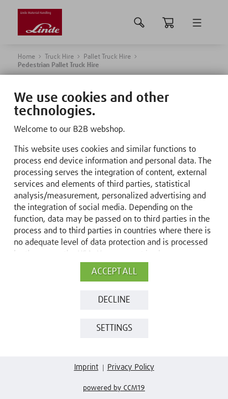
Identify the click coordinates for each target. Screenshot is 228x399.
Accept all (114, 272)
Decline (114, 300)
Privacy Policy (130, 367)
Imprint (86, 367)
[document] (114, 177)
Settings (114, 328)
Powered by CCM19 (114, 388)
